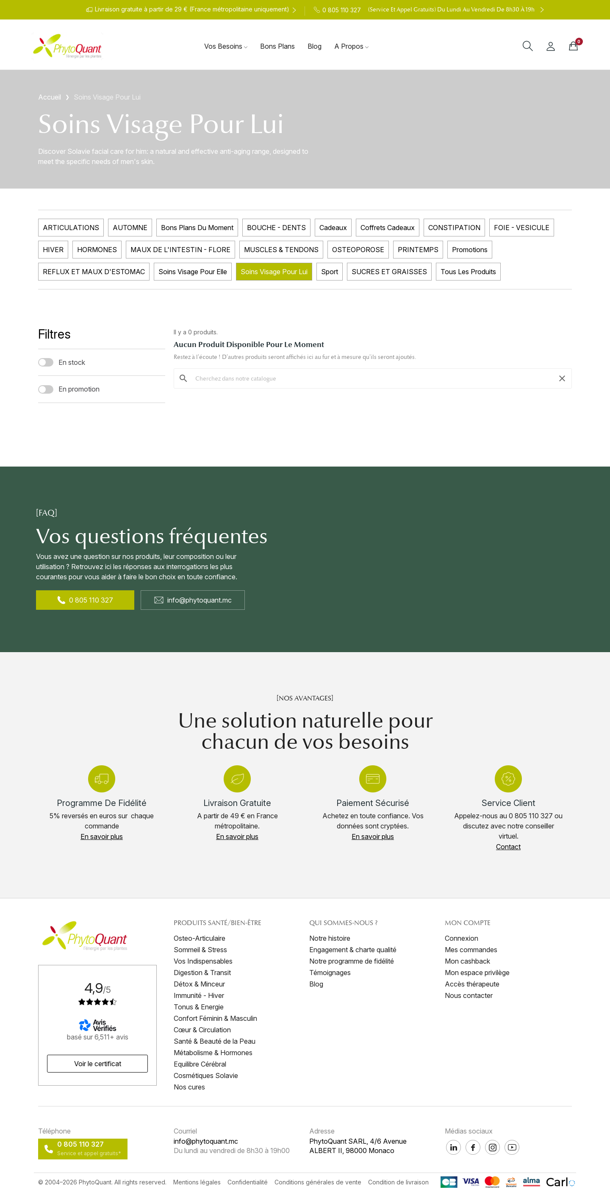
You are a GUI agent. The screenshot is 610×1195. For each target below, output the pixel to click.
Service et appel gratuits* (89, 1153)
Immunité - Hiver (199, 995)
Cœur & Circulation (202, 1029)
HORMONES (97, 249)
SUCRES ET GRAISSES (389, 271)
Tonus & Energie (199, 1007)
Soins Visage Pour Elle (192, 271)
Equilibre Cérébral (200, 1064)
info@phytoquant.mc (193, 600)
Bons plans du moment (197, 227)
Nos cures (189, 1087)
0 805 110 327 (85, 600)
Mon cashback (467, 961)
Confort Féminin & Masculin (215, 1018)
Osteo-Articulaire (199, 938)
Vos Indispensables (203, 961)
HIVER (53, 249)
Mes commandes (471, 949)
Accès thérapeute (472, 984)
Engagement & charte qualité (352, 949)
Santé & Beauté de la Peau (214, 1041)
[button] (101, 836)
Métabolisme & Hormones (213, 1052)
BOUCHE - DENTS (276, 227)
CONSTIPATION (454, 227)
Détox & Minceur (199, 984)
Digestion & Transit (202, 972)
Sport (329, 271)
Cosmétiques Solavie (206, 1075)
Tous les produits (468, 271)
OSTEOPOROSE (358, 249)
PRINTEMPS (418, 249)
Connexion (461, 938)
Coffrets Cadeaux (387, 227)
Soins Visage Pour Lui (274, 271)
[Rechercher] (373, 378)
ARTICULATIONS (71, 227)
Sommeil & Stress (200, 949)
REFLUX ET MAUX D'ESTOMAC (94, 271)
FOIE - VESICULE (521, 227)
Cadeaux (333, 227)
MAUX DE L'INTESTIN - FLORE (180, 249)
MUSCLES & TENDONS (281, 249)
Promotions (470, 249)
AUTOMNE (130, 227)
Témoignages (330, 972)
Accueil (49, 97)
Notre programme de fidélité (351, 961)
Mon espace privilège (477, 972)
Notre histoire (329, 938)
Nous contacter (469, 995)
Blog (316, 984)
